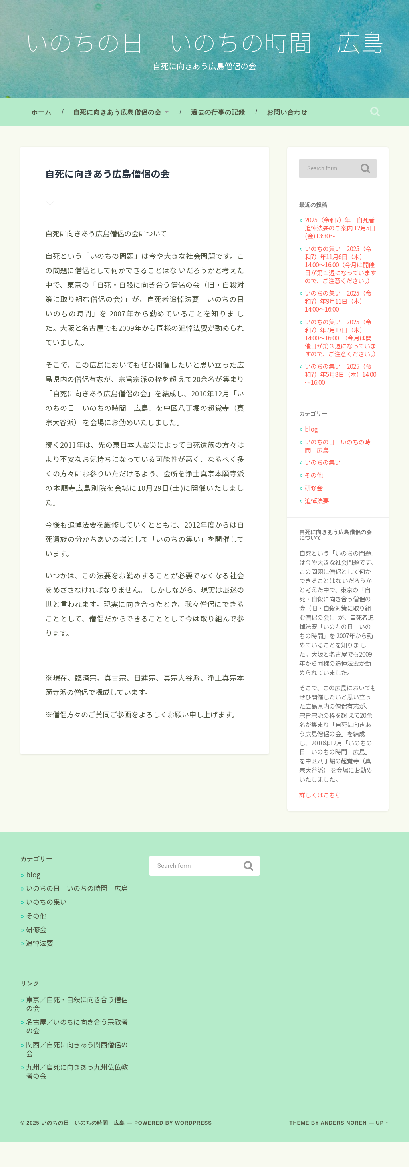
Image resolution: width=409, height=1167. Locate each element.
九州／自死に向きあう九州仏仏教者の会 (77, 1096)
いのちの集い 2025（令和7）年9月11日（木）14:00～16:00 (338, 326)
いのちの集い (323, 487)
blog (311, 453)
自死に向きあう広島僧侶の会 (117, 137)
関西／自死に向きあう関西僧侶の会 (77, 1073)
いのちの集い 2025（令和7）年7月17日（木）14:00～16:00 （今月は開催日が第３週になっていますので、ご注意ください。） (342, 362)
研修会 (314, 512)
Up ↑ (382, 1148)
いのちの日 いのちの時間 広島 (204, 53)
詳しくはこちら (320, 819)
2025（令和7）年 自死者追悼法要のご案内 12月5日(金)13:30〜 (340, 252)
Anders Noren (344, 1148)
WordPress (193, 1148)
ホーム (41, 137)
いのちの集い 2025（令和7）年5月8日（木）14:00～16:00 (340, 399)
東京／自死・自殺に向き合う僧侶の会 (77, 1028)
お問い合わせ (287, 137)
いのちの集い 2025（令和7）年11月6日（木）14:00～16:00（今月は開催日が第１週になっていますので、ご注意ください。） (340, 289)
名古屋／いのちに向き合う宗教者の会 (77, 1051)
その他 (314, 500)
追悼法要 (317, 525)
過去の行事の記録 (218, 137)
